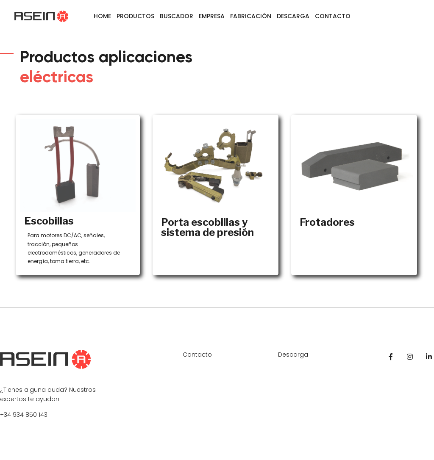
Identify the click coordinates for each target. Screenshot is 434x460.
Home (102, 16)
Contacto (333, 16)
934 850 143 (30, 414)
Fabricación (250, 16)
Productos (135, 16)
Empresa (212, 16)
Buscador (176, 16)
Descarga (293, 16)
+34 (6, 414)
